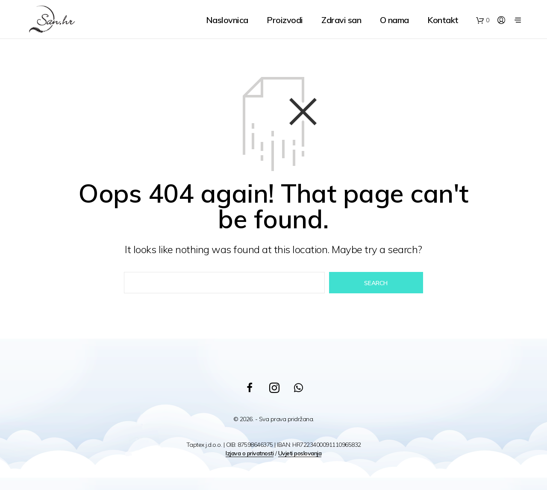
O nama (394, 20)
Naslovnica (227, 20)
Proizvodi (285, 20)
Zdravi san (341, 20)
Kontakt (443, 20)
